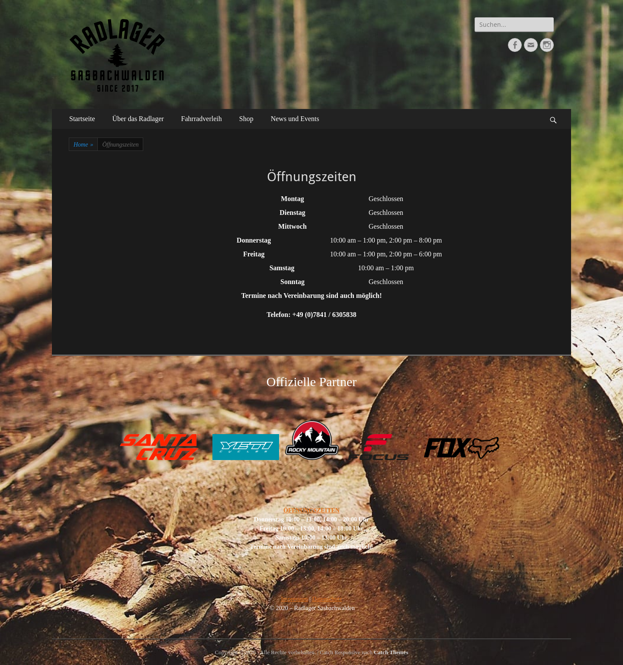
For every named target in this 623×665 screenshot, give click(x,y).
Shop (246, 118)
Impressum (294, 599)
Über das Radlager (138, 118)
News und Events (295, 118)
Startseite (82, 118)
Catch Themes (391, 652)
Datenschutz (327, 599)
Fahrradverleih (201, 118)
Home (83, 144)
